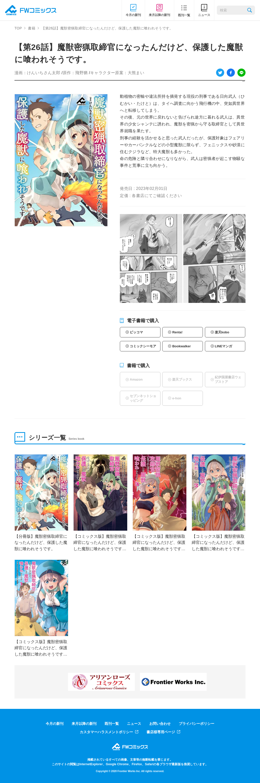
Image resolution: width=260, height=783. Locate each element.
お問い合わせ (160, 724)
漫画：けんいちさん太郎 (37, 73)
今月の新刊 (54, 724)
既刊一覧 (112, 724)
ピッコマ (136, 332)
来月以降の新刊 (84, 724)
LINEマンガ (223, 346)
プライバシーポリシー (196, 724)
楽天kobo (222, 332)
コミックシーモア (143, 346)
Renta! (177, 332)
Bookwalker (181, 346)
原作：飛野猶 (75, 73)
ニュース (134, 724)
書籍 (31, 28)
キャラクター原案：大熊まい (117, 73)
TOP (18, 28)
